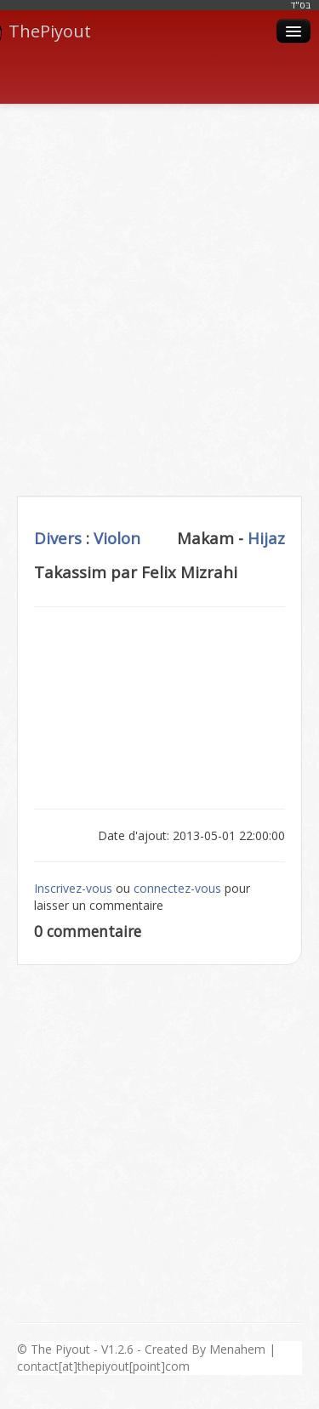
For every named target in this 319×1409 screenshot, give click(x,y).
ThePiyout (45, 31)
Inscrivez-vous (73, 888)
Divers (58, 537)
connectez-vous (177, 888)
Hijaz (266, 537)
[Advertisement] (159, 281)
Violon (117, 537)
